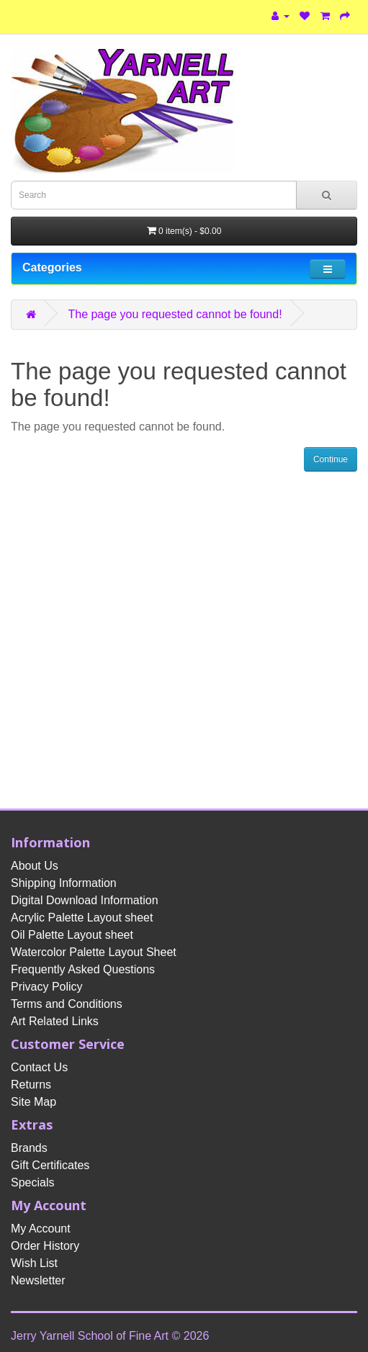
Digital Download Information (84, 900)
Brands (29, 1148)
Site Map (33, 1102)
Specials (32, 1182)
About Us (34, 866)
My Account (41, 1228)
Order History (45, 1246)
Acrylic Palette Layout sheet (82, 917)
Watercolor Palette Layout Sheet (93, 952)
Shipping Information (64, 883)
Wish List (34, 1263)
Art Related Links (55, 1021)
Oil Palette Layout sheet (72, 935)
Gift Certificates (50, 1165)
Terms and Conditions (66, 1004)
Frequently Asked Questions (83, 969)
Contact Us (39, 1067)
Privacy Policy (47, 987)
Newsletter (38, 1280)
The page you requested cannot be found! (175, 314)
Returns (31, 1084)
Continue (330, 459)
